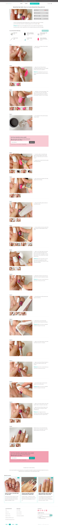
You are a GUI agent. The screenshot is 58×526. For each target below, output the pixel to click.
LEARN (26, 3)
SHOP (21, 3)
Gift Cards (18, 510)
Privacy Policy (7, 515)
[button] (21, 14)
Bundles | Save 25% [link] (34, 3)
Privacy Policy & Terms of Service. (42, 518)
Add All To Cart (45, 30)
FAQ (6, 510)
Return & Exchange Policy (9, 519)
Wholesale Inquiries (20, 515)
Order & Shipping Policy (9, 517)
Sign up (32, 142)
